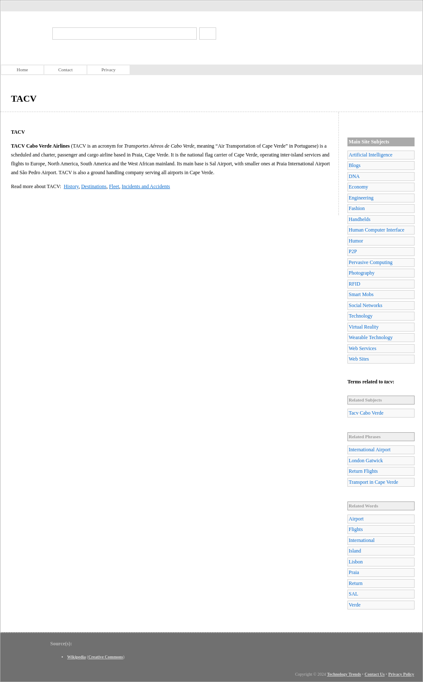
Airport (356, 519)
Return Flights (363, 471)
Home (22, 69)
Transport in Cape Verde (373, 482)
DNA (354, 176)
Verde (355, 605)
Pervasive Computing (371, 262)
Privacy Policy (401, 674)
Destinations (93, 186)
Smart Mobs (361, 294)
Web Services (362, 348)
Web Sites (359, 359)
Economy (358, 187)
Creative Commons (105, 657)
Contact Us (375, 674)
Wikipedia (76, 657)
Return (356, 583)
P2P (353, 251)
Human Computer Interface (376, 230)
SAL (353, 594)
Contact (65, 69)
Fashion (357, 208)
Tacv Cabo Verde (366, 413)
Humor (356, 241)
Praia (354, 572)
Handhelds (359, 219)
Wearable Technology (371, 337)
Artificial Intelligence (371, 155)
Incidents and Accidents (146, 186)
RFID (354, 284)
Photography (361, 273)
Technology (360, 316)
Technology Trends (344, 674)
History (71, 186)
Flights (356, 529)
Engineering (361, 198)
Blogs (355, 165)
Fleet (114, 186)
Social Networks (365, 305)
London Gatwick (366, 461)
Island (355, 551)
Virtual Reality (364, 327)
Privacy (108, 69)
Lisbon (356, 562)
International (361, 540)
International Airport (369, 450)
